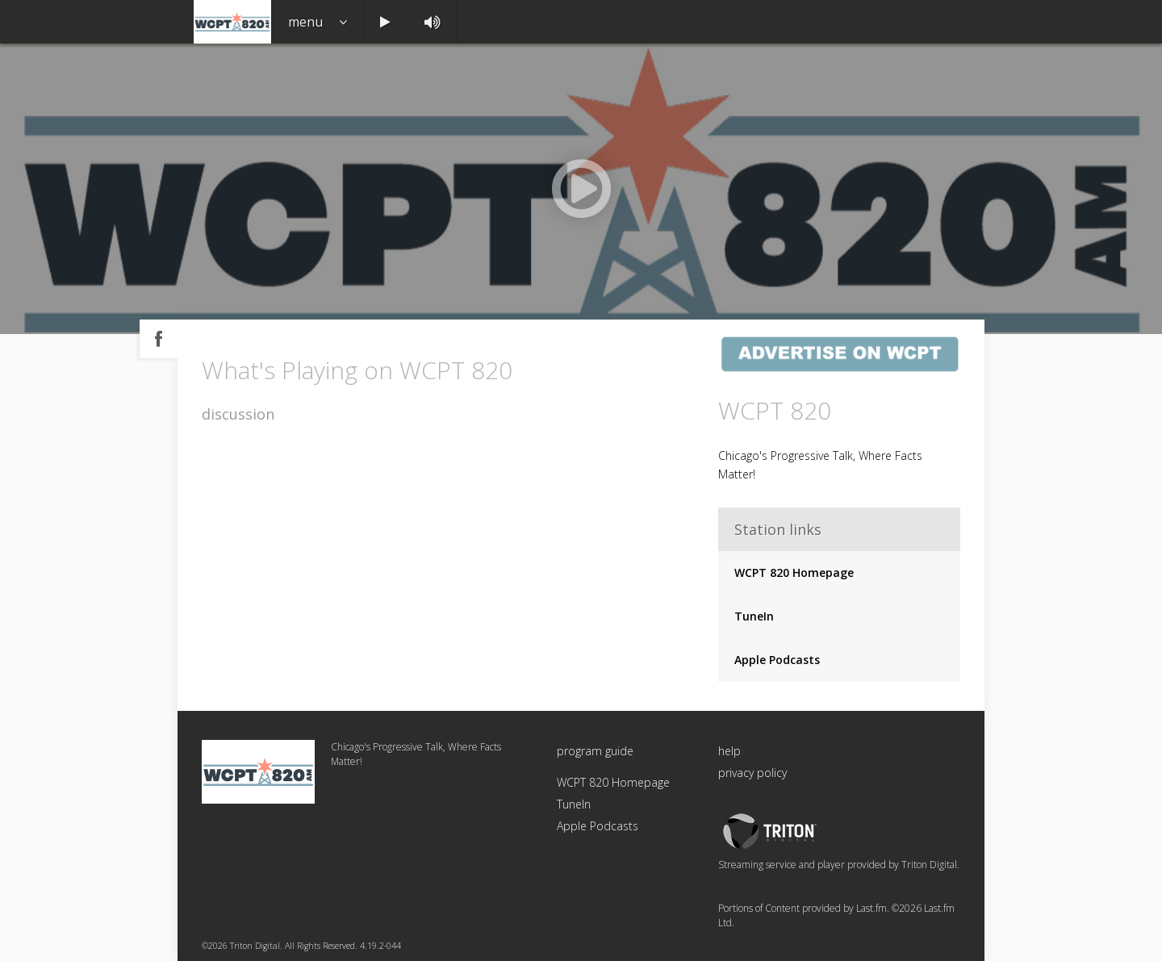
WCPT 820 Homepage (794, 572)
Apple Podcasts (777, 659)
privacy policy (752, 772)
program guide (595, 750)
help (729, 750)
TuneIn (754, 616)
